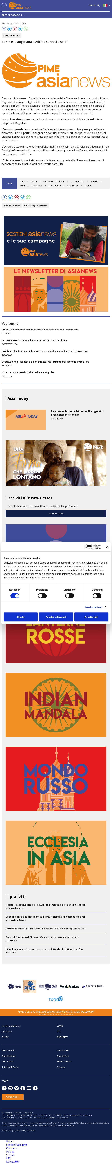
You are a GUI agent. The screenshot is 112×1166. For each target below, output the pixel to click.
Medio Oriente (64, 1061)
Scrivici (60, 1025)
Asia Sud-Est (63, 1050)
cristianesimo (78, 181)
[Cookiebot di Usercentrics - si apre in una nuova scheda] (87, 546)
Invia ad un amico (11, 35)
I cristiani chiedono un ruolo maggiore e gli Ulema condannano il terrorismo (45, 350)
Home (9, 1141)
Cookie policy (20, 1130)
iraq (22, 181)
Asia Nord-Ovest (10, 1067)
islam (62, 181)
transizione (36, 185)
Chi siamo (7, 1031)
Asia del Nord (8, 1056)
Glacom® (32, 1130)
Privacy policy (7, 1130)
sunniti (94, 181)
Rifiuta (20, 617)
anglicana (48, 181)
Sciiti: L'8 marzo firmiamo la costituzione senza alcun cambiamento (40, 329)
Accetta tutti (91, 617)
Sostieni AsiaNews (11, 1026)
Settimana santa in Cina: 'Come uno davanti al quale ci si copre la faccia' (45, 928)
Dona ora (13, 1097)
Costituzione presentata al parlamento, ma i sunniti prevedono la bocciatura (45, 361)
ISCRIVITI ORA (56, 513)
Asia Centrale (8, 1050)
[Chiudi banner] (107, 547)
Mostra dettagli (93, 607)
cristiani (88, 185)
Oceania (61, 1067)
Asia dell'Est (8, 1061)
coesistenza (55, 185)
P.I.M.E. (5, 1037)
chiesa (34, 181)
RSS (59, 1031)
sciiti (22, 185)
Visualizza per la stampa (35, 205)
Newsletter (62, 1036)
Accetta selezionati (55, 617)
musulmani (72, 185)
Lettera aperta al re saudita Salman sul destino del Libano (35, 340)
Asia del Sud (63, 1056)
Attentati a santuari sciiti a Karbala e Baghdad (28, 372)
